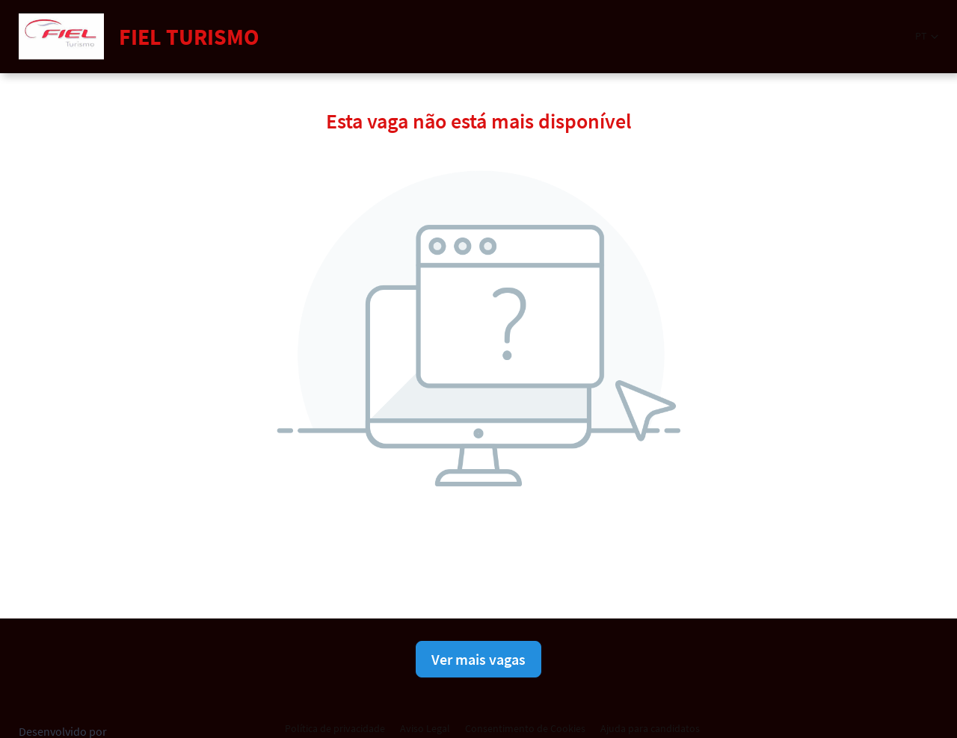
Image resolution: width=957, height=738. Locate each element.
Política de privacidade (335, 728)
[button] (926, 36)
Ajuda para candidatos (650, 728)
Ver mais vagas (478, 659)
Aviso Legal (425, 728)
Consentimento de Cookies (525, 728)
